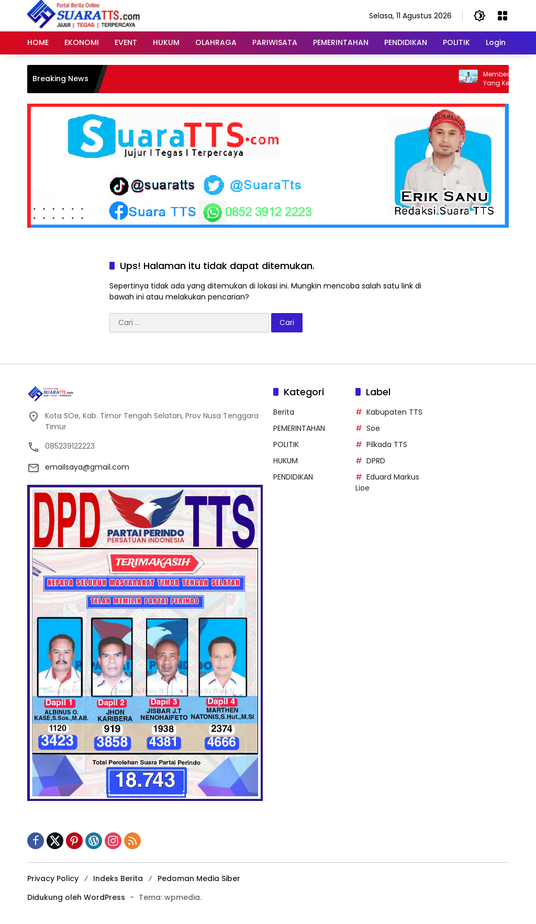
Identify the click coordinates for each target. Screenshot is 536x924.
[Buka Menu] (502, 15)
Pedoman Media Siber (199, 878)
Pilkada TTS (386, 444)
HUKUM (285, 460)
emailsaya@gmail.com (87, 467)
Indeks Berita (118, 878)
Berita (283, 412)
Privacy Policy (53, 878)
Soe (373, 428)
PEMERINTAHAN (299, 428)
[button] (479, 15)
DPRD (375, 460)
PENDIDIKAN (293, 477)
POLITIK (286, 444)
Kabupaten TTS (394, 412)
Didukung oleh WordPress (76, 897)
